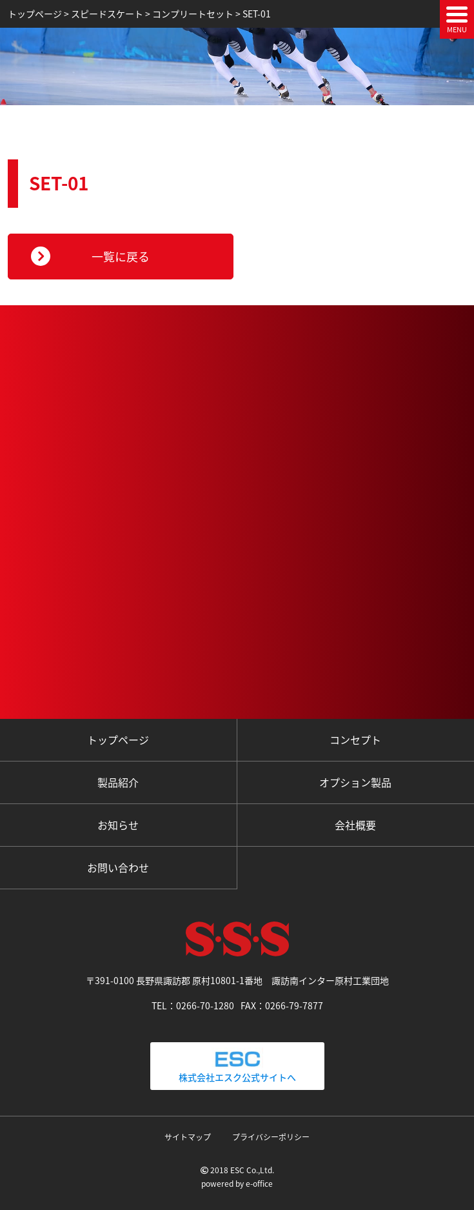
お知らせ (118, 824)
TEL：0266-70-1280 (193, 1005)
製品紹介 (118, 782)
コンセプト (355, 739)
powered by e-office (237, 1183)
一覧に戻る (121, 256)
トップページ (118, 739)
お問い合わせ (118, 867)
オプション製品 (355, 782)
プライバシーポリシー (271, 1137)
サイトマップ (187, 1137)
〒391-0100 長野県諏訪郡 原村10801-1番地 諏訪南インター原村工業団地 (237, 980)
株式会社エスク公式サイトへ (237, 1065)
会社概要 (355, 824)
